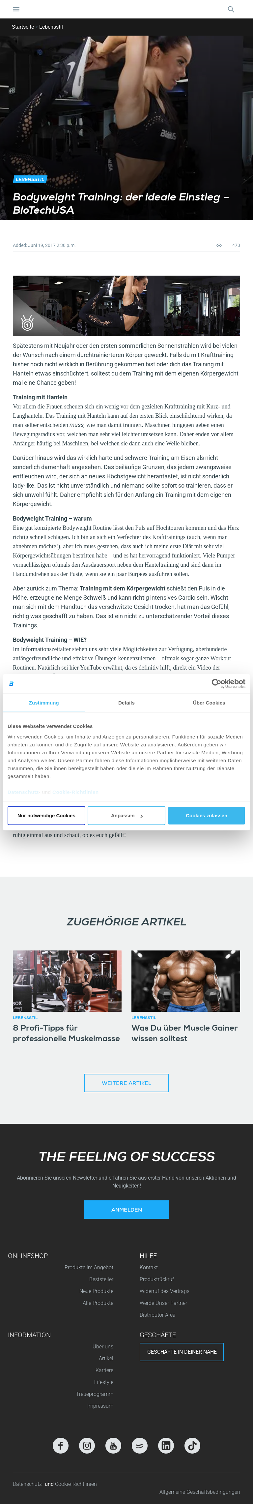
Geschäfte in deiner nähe (182, 1352)
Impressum (100, 1406)
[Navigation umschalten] (16, 9)
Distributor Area (158, 1315)
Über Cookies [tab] (209, 703)
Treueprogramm (94, 1394)
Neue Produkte (96, 1291)
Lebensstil (51, 27)
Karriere (104, 1370)
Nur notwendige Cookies (46, 815)
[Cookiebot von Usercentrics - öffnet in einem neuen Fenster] (216, 684)
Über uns (103, 1346)
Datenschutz (23, 792)
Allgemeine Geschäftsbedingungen (199, 1492)
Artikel (106, 1358)
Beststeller (101, 1279)
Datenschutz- (29, 1484)
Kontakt (149, 1267)
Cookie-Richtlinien (75, 792)
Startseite (23, 27)
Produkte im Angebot (89, 1267)
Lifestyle (103, 1382)
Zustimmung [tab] (44, 703)
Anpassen (127, 815)
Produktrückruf (157, 1279)
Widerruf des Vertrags (164, 1291)
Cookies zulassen (206, 815)
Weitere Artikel (126, 1084)
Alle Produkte (98, 1303)
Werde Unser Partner (163, 1303)
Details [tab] (126, 703)
